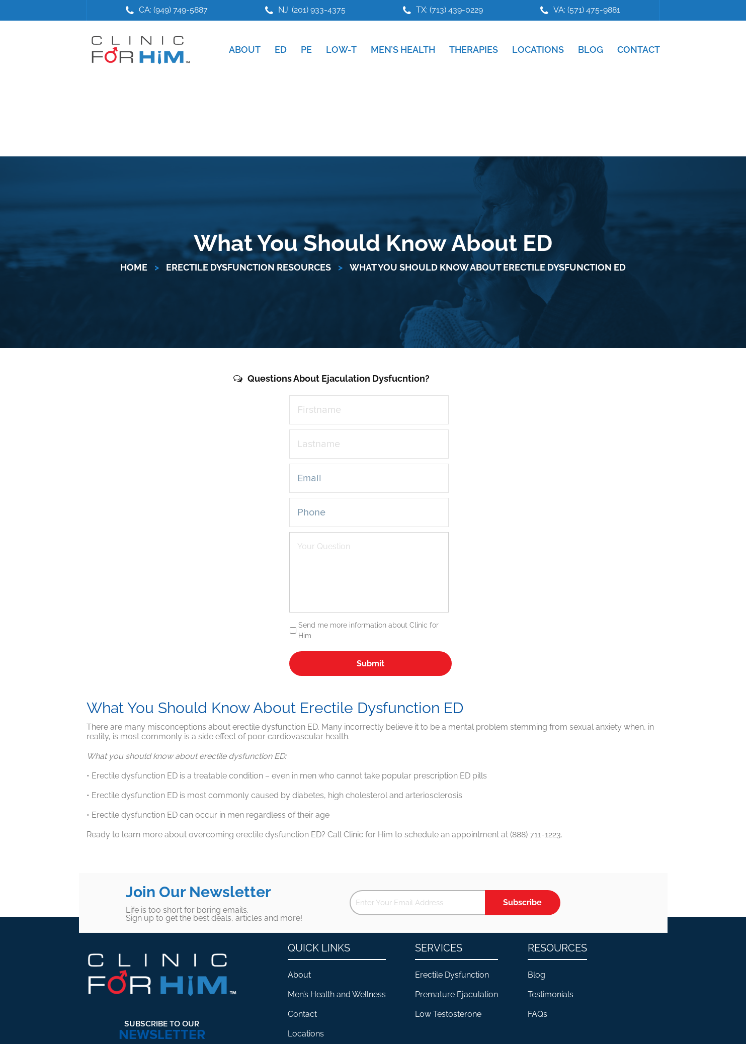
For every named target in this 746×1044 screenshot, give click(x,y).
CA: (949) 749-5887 (173, 10)
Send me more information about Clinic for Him (368, 630)
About (299, 975)
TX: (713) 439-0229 (449, 10)
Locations (306, 1033)
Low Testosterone (448, 1014)
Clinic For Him (138, 49)
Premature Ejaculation (456, 994)
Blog (536, 975)
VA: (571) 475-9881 (586, 10)
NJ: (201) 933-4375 (312, 10)
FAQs (537, 1014)
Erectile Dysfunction (452, 975)
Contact (302, 1014)
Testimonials (550, 994)
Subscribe (522, 902)
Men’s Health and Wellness (337, 994)
